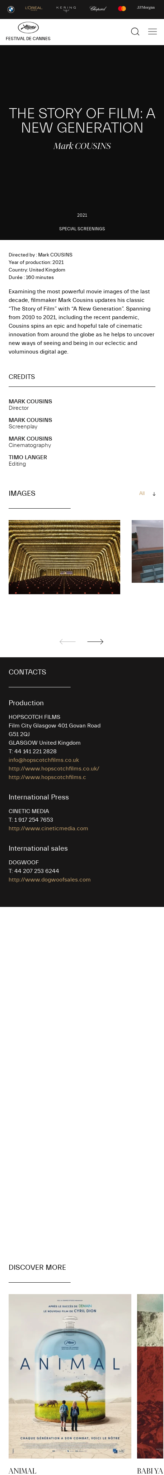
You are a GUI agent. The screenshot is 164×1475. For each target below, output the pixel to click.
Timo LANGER (28, 457)
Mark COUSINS (30, 401)
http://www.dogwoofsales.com (50, 879)
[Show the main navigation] (152, 31)
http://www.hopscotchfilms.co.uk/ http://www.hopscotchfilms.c (54, 772)
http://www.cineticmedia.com (48, 828)
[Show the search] (135, 31)
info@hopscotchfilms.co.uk (44, 760)
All (142, 493)
